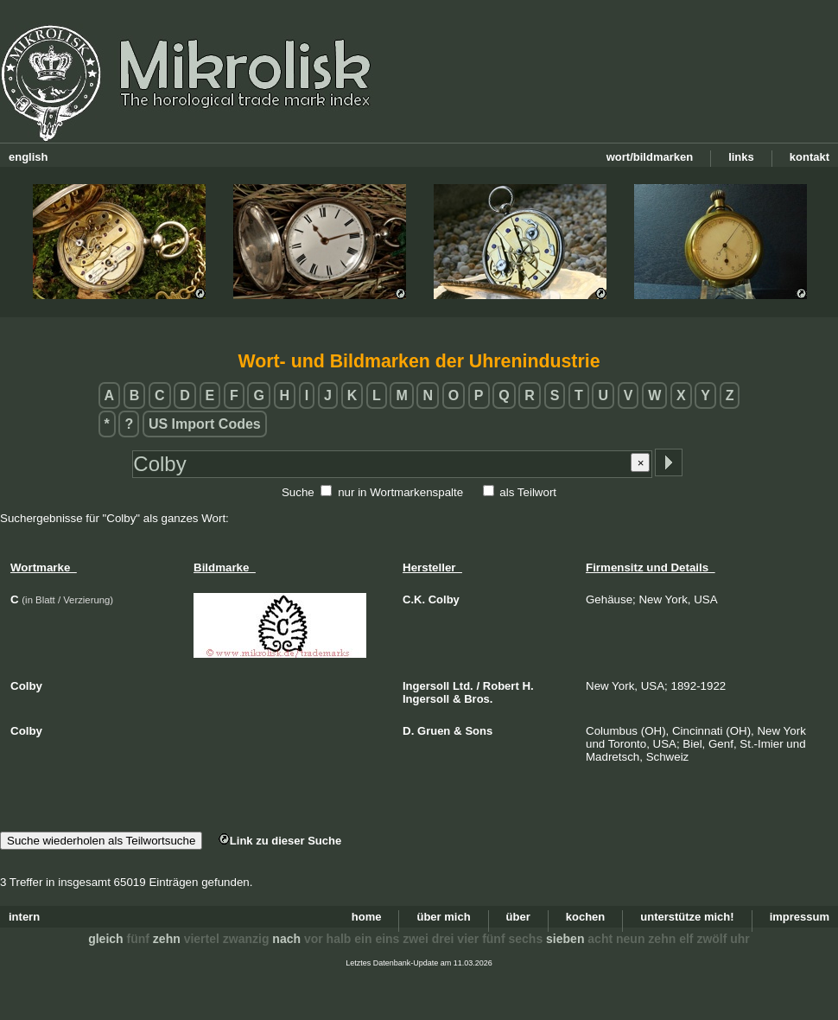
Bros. (478, 698)
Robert (501, 685)
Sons (478, 730)
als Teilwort (527, 492)
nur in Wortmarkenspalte (400, 492)
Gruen (433, 730)
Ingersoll (426, 685)
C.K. (414, 599)
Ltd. (463, 685)
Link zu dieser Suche (280, 840)
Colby (444, 599)
